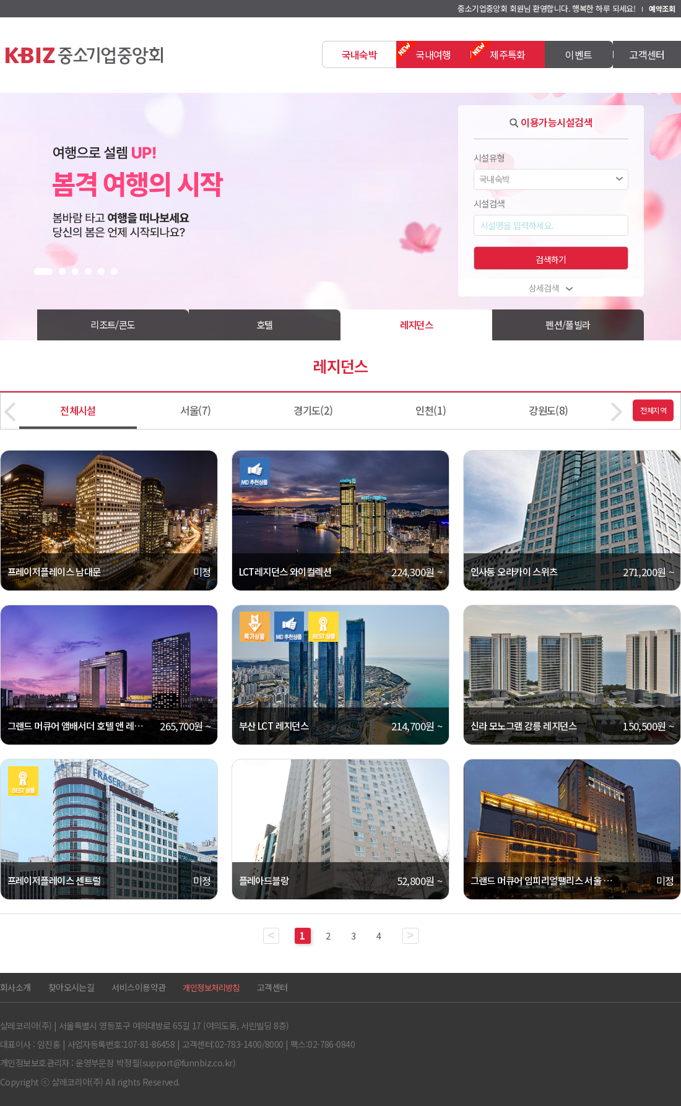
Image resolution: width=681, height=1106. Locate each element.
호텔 (264, 324)
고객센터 (272, 987)
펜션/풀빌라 (568, 324)
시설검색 (489, 203)
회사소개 (15, 987)
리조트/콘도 (113, 324)
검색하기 (551, 259)
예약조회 (662, 8)
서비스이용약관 (138, 987)
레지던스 (416, 324)
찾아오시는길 (71, 987)
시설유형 (489, 157)
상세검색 (551, 288)
